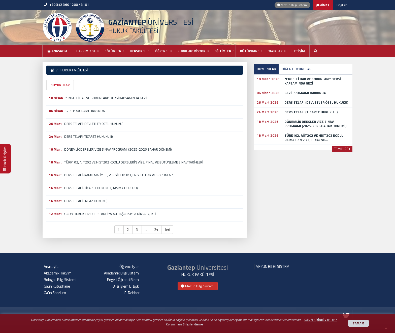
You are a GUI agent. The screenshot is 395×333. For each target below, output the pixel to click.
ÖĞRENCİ (162, 50)
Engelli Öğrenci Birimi (123, 280)
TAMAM (358, 323)
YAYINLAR (275, 50)
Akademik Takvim (58, 273)
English (342, 5)
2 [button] (128, 229)
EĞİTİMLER (223, 50)
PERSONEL (138, 50)
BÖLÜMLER (113, 50)
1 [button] (119, 229)
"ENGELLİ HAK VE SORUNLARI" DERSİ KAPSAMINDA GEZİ (106, 97)
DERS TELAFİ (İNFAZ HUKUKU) (86, 200)
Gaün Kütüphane (57, 286)
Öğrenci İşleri (129, 266)
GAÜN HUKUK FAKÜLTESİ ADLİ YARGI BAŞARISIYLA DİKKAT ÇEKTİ (110, 213)
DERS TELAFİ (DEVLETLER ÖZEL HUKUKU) (93, 123)
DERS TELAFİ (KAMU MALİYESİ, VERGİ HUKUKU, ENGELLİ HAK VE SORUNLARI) (119, 175)
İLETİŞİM (298, 50)
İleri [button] (167, 229)
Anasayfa (57, 50)
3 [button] (137, 229)
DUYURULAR (60, 85)
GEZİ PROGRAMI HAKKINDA (85, 110)
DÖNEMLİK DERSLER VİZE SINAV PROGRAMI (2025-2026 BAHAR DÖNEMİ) (118, 149)
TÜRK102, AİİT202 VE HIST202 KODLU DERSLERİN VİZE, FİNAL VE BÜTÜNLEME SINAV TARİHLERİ (133, 162)
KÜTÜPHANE (249, 50)
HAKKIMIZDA (85, 50)
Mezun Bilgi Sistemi (292, 5)
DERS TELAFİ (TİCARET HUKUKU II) (88, 136)
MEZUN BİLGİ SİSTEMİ (273, 266)
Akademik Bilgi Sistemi (122, 273)
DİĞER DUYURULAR (297, 68)
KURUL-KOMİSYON (192, 50)
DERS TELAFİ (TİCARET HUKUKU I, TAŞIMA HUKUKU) (101, 187)
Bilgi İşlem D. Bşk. (126, 286)
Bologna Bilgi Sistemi (60, 280)
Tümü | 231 (342, 148)
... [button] (146, 229)
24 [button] (156, 229)
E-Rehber (132, 293)
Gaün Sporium (55, 293)
